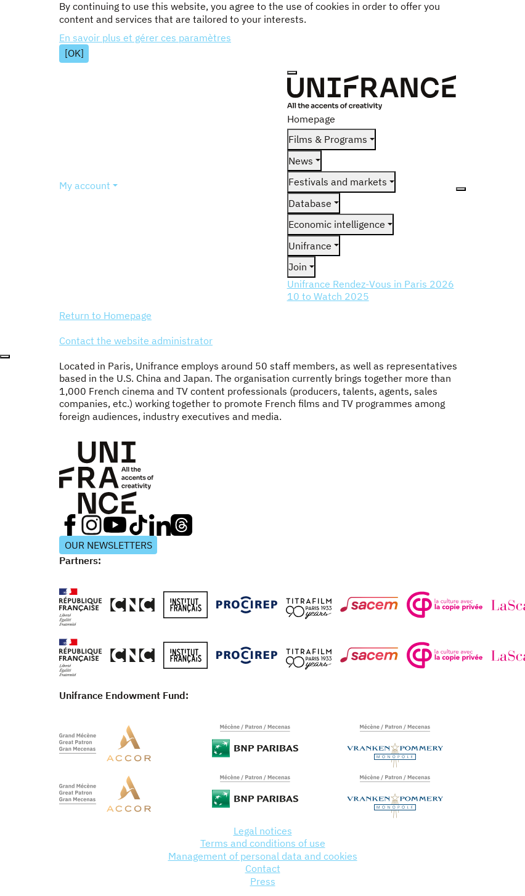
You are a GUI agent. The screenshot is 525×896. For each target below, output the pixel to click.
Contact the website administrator (136, 340)
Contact (262, 868)
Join (297, 266)
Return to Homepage (105, 315)
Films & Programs (327, 139)
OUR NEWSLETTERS (108, 545)
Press (262, 881)
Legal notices (263, 830)
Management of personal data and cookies (262, 856)
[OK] (74, 53)
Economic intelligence (336, 224)
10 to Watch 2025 (328, 296)
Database (310, 203)
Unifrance (310, 245)
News (300, 160)
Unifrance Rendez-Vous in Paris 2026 (370, 284)
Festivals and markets (337, 181)
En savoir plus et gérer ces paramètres (145, 37)
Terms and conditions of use (262, 843)
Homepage (311, 119)
